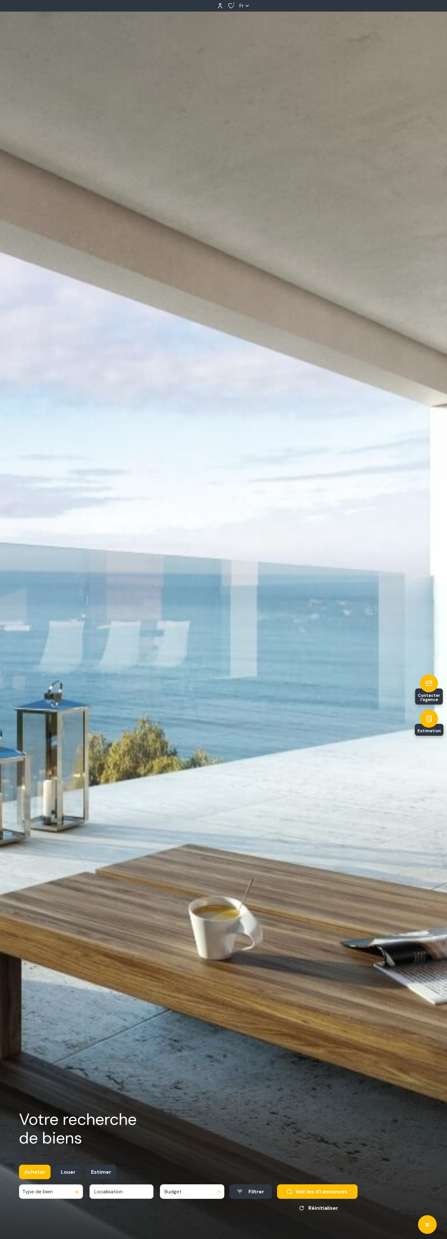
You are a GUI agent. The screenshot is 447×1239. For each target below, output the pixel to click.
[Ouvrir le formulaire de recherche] (250, 1191)
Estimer (101, 1172)
